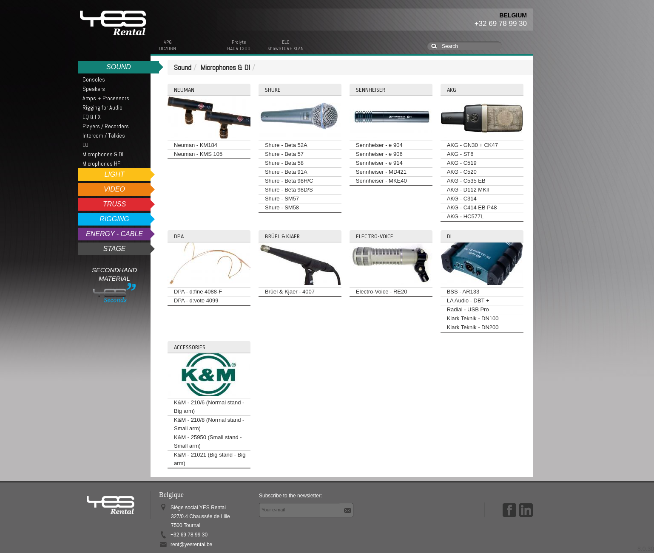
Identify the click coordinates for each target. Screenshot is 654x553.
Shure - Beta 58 (284, 163)
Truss (114, 204)
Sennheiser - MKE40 (381, 181)
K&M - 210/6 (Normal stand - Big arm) (209, 406)
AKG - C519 (462, 163)
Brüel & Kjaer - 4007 (290, 291)
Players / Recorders (105, 126)
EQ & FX (91, 117)
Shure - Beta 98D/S (289, 189)
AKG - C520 (462, 172)
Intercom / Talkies (103, 135)
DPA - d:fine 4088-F (198, 291)
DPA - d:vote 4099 (196, 300)
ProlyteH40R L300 (238, 45)
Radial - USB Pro (468, 309)
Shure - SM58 (282, 207)
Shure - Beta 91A (286, 172)
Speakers (93, 89)
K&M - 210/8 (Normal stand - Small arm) (209, 424)
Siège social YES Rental (200, 516)
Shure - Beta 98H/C (289, 181)
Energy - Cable (114, 233)
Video (114, 189)
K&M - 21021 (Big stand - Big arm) (209, 458)
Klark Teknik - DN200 (473, 327)
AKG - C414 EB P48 (472, 207)
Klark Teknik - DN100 (473, 318)
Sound (118, 67)
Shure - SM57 (282, 198)
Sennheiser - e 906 (379, 154)
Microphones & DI (102, 154)
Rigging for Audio (102, 107)
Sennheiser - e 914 (379, 163)
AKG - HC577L (465, 216)
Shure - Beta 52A (286, 145)
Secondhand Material (114, 284)
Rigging (114, 219)
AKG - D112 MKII (468, 189)
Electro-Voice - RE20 (381, 291)
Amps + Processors (105, 98)
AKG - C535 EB (466, 181)
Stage (114, 248)
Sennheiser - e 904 (379, 145)
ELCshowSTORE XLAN (285, 45)
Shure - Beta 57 (284, 154)
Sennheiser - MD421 (381, 172)
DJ (85, 145)
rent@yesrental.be (191, 544)
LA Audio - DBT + (468, 300)
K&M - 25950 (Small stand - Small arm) (208, 441)
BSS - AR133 (463, 291)
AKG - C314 (462, 198)
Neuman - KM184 (195, 145)
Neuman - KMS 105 (198, 154)
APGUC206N (167, 45)
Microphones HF (101, 163)
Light (114, 174)
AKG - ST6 (460, 154)
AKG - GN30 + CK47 (472, 145)
